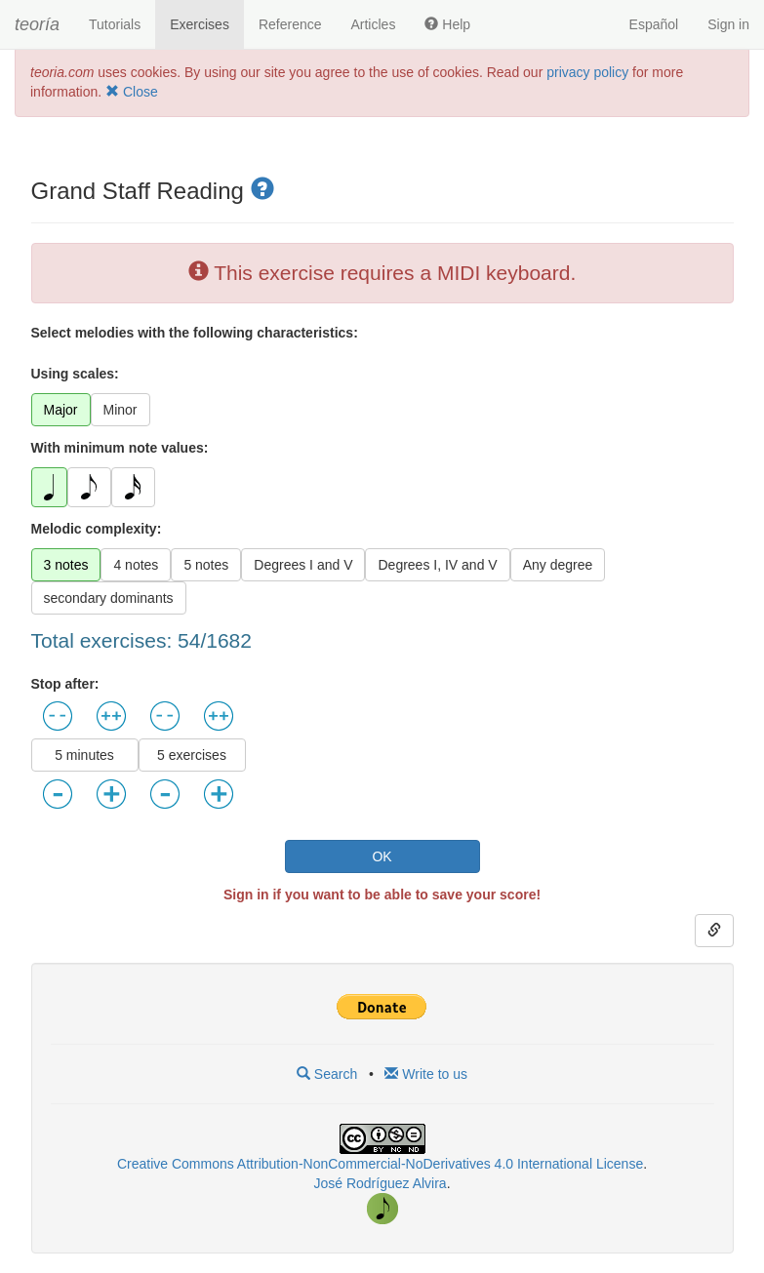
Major (61, 410)
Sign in (728, 24)
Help (447, 24)
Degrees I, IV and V (437, 565)
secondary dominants (109, 598)
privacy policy (587, 72)
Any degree (558, 565)
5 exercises (191, 755)
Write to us (425, 1074)
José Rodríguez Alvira (379, 1183)
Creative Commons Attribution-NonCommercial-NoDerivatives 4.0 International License (380, 1164)
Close (131, 91)
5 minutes (84, 755)
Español (654, 24)
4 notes (135, 565)
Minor (120, 410)
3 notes (66, 565)
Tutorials (115, 24)
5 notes (205, 565)
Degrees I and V (303, 565)
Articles (372, 24)
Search (327, 1074)
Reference (290, 24)
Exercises (199, 24)
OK (381, 856)
